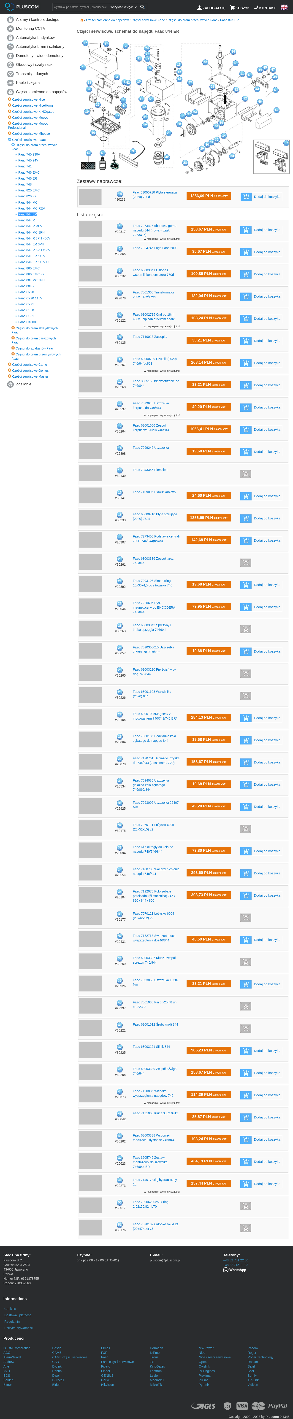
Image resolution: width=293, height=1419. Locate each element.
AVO (6, 1371)
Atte (6, 1366)
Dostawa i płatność (17, 1315)
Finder (105, 1371)
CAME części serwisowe (69, 1357)
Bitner (7, 1385)
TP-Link (253, 1380)
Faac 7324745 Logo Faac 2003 (155, 248)
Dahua (57, 1371)
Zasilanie (23, 384)
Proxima (204, 1375)
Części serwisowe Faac (29, 140)
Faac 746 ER (27, 178)
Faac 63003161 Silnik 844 (151, 1046)
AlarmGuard (12, 1357)
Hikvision (107, 1385)
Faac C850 (26, 310)
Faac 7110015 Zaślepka (150, 337)
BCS (6, 1375)
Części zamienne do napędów (41, 92)
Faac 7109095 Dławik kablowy (154, 492)
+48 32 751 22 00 (235, 1260)
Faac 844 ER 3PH (31, 244)
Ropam (253, 1362)
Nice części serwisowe (215, 1357)
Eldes (56, 1385)
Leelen (155, 1375)
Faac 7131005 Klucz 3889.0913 (155, 1113)
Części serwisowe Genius (30, 370)
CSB (55, 1362)
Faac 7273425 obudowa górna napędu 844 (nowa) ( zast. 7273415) (154, 230)
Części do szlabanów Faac (35, 348)
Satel (251, 1366)
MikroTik (156, 1385)
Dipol (56, 1375)
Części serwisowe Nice (28, 99)
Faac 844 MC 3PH (31, 232)
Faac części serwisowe (117, 1362)
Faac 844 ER (27, 214)
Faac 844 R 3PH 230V (34, 250)
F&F (104, 1352)
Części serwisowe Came (29, 364)
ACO (6, 1352)
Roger (252, 1352)
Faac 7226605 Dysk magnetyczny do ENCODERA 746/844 (154, 607)
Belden (8, 1380)
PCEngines (207, 1371)
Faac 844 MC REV (31, 208)
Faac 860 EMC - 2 (31, 274)
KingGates (157, 1366)
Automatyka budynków (35, 37)
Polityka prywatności (18, 1328)
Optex (203, 1362)
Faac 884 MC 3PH (31, 280)
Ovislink (204, 1366)
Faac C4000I (27, 322)
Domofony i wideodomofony (39, 56)
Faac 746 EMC (29, 172)
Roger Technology (261, 1357)
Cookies (10, 1309)
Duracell (58, 1380)
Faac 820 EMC (29, 190)
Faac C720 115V (30, 298)
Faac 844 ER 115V (31, 256)
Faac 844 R (26, 220)
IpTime (155, 1352)
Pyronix (204, 1385)
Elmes (105, 1348)
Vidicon (253, 1385)
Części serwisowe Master (30, 376)
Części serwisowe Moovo (30, 117)
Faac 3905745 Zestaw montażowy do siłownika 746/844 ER (150, 1162)
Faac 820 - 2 (27, 196)
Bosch (56, 1348)
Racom (253, 1348)
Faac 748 (25, 184)
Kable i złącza (28, 83)
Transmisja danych (32, 74)
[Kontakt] (265, 8)
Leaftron (156, 1371)
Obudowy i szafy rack (34, 64)
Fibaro (105, 1366)
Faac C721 (26, 304)
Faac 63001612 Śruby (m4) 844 (155, 1024)
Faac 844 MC (28, 202)
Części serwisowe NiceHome (33, 105)
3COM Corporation (16, 1348)
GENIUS (107, 1375)
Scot (251, 1371)
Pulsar (203, 1380)
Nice (202, 1352)
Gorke (105, 1380)
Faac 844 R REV (30, 226)
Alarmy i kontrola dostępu (37, 19)
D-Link (56, 1366)
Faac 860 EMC (29, 268)
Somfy (252, 1375)
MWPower (206, 1348)
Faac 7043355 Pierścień (150, 470)
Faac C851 (26, 316)
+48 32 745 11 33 (235, 1265)
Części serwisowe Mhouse (31, 133)
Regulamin (12, 1321)
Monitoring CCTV (31, 28)
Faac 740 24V (28, 160)
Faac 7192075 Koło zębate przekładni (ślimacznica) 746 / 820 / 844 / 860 (154, 896)
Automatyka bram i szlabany (40, 46)
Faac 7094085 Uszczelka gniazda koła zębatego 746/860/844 (151, 785)
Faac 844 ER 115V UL (34, 262)
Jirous (154, 1357)
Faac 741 (25, 166)
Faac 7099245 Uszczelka (151, 447)
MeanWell (157, 1380)
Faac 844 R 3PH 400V (34, 238)
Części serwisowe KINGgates (33, 111)
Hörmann (156, 1348)
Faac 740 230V (29, 154)
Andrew (8, 1362)
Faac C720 (26, 292)
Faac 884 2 (26, 286)
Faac (104, 1357)
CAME (56, 1352)
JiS (152, 1362)
